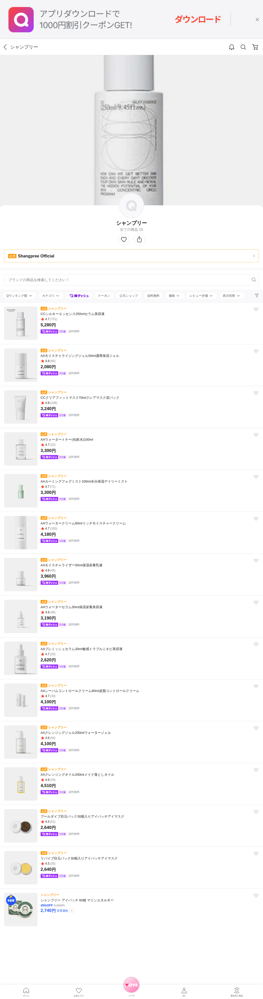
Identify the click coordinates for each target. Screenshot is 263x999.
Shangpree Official (31, 256)
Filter (257, 296)
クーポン (104, 296)
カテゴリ (48, 296)
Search (243, 47)
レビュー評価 (199, 296)
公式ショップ (128, 296)
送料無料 (153, 296)
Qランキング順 (17, 296)
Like (123, 239)
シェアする (139, 239)
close (257, 19)
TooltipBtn (71, 910)
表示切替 (229, 296)
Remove (246, 279)
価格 (172, 296)
